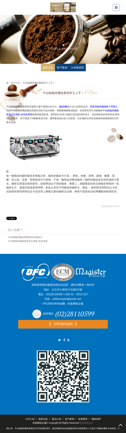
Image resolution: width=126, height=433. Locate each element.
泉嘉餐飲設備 (75, 303)
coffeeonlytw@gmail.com (67, 298)
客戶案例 (69, 419)
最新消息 (15, 83)
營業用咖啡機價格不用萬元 (103, 106)
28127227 (82, 294)
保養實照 (82, 419)
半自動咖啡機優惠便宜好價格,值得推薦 (28, 241)
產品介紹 (56, 419)
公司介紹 (29, 419)
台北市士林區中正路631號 (67, 289)
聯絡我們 (96, 419)
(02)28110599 (54, 294)
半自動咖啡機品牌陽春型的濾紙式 (25, 237)
